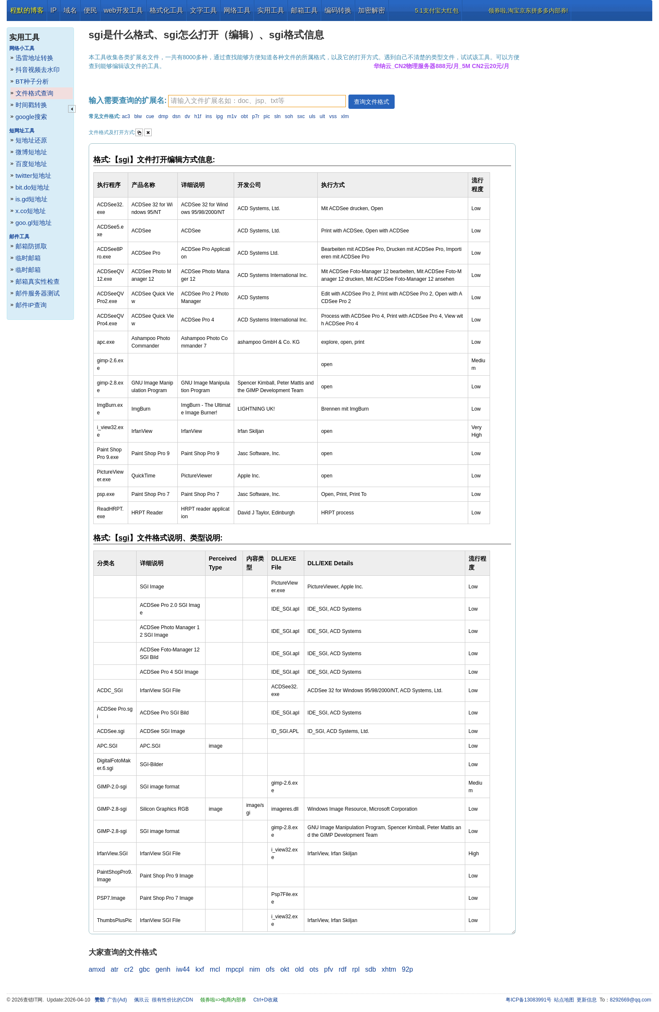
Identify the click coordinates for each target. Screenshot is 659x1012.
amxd (97, 969)
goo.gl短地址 (34, 222)
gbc (144, 969)
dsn (176, 116)
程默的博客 (27, 10)
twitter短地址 (33, 175)
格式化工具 (166, 10)
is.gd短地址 (32, 199)
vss (333, 116)
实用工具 (270, 10)
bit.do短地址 (33, 187)
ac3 (126, 116)
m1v (232, 116)
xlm (345, 116)
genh (163, 969)
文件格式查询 (34, 93)
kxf (199, 969)
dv (187, 116)
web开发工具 (123, 10)
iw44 (183, 969)
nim (254, 969)
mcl (215, 969)
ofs (270, 969)
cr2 (128, 969)
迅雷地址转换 (34, 57)
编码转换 (337, 10)
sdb (370, 969)
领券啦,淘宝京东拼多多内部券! (528, 10)
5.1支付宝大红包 (436, 10)
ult (322, 116)
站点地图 (564, 1000)
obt (244, 116)
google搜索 (31, 116)
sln (277, 116)
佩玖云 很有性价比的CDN (163, 1000)
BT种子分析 (32, 81)
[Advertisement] (590, 147)
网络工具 (237, 10)
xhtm (389, 969)
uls (312, 116)
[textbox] (257, 101)
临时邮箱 (28, 257)
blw (138, 116)
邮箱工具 (304, 10)
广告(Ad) (117, 1000)
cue (150, 116)
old (299, 969)
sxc (301, 116)
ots (313, 969)
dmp (163, 116)
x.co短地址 (31, 210)
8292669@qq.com (630, 1000)
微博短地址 (31, 151)
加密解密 (371, 10)
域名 (70, 10)
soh (289, 116)
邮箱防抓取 (31, 246)
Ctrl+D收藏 (265, 1000)
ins (209, 116)
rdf (343, 969)
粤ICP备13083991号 (528, 1000)
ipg (219, 116)
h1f (197, 116)
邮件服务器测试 (38, 293)
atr (115, 969)
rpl (356, 969)
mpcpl (235, 969)
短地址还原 (31, 140)
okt (284, 969)
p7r (255, 116)
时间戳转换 (31, 104)
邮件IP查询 (31, 304)
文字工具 (203, 10)
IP (53, 10)
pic (267, 116)
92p (407, 969)
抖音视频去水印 (38, 69)
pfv (328, 969)
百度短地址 (31, 163)
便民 (90, 10)
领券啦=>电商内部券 (223, 1000)
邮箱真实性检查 (38, 281)
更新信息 (587, 1000)
